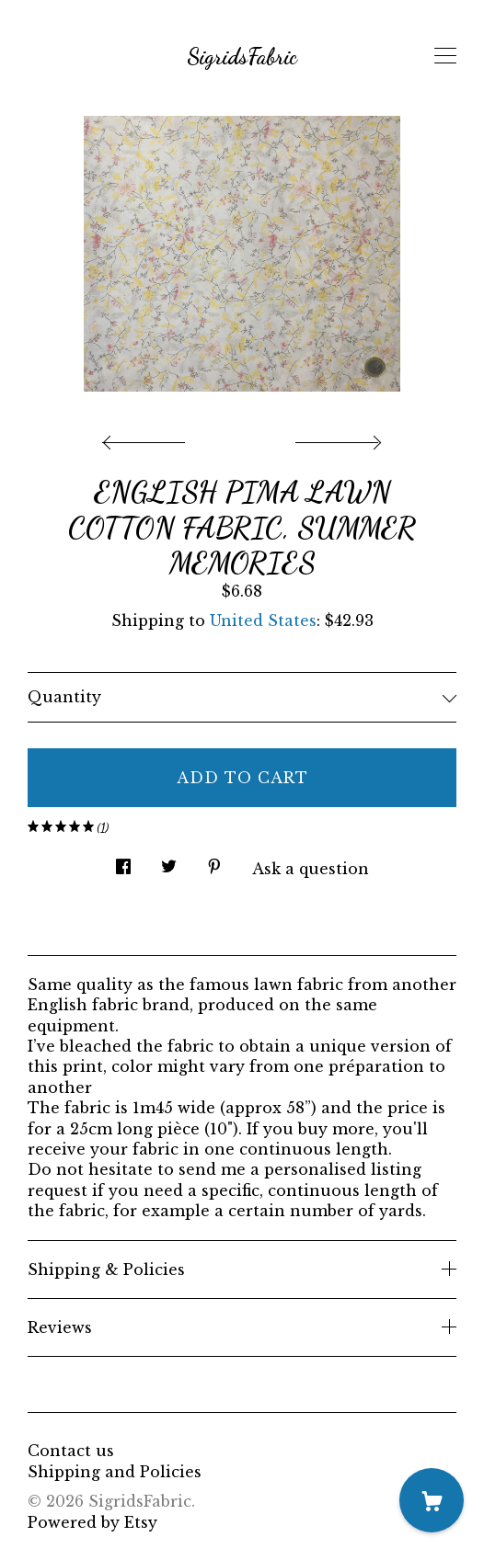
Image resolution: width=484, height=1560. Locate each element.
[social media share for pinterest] (214, 862)
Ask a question (310, 869)
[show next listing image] (336, 438)
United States (263, 620)
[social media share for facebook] (123, 862)
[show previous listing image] (148, 438)
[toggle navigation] (445, 56)
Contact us (71, 1450)
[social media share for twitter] (169, 862)
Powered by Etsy (92, 1522)
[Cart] (431, 1500)
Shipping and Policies (115, 1472)
